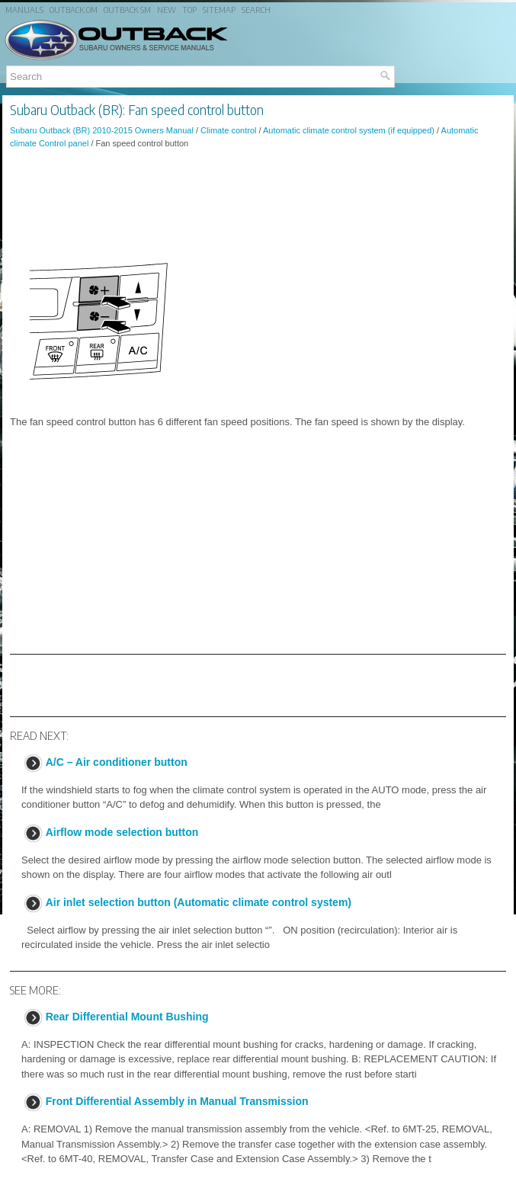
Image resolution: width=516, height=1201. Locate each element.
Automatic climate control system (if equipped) (348, 130)
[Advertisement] (258, 202)
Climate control (228, 130)
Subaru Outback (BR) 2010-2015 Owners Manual (102, 130)
